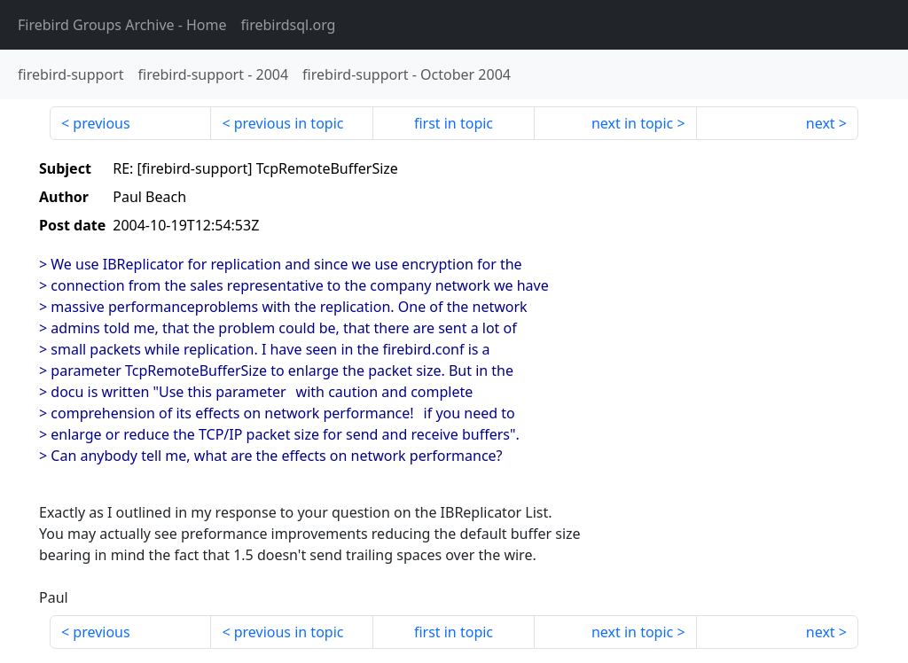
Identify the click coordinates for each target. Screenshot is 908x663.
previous (101, 123)
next (820, 123)
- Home (122, 25)
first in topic (453, 123)
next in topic (632, 123)
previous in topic (289, 123)
